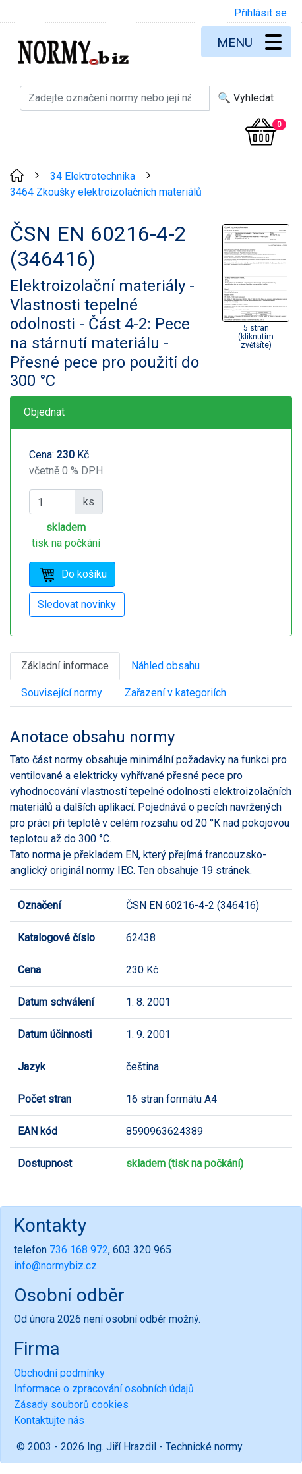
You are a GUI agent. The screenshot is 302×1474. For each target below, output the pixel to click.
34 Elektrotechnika (92, 176)
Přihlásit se (260, 13)
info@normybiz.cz (55, 1265)
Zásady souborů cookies (71, 1404)
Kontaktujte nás (49, 1420)
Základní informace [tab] (65, 665)
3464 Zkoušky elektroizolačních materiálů (106, 192)
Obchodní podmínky (59, 1373)
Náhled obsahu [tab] (165, 665)
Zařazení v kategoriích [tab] (175, 692)
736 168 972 (78, 1249)
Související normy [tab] (61, 692)
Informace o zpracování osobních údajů (104, 1388)
